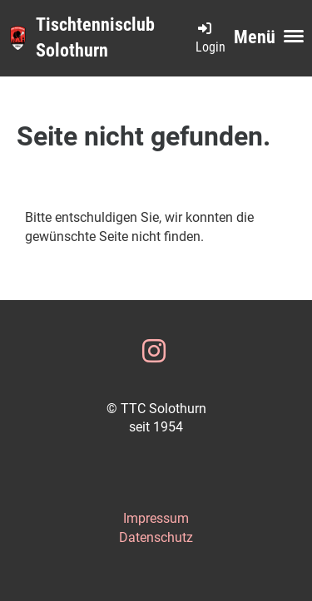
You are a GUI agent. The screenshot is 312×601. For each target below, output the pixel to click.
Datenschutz (156, 537)
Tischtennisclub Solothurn (95, 37)
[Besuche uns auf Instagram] (154, 351)
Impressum (156, 518)
